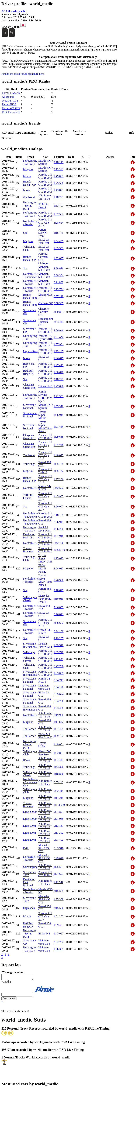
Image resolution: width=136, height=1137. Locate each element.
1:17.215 (58, 797)
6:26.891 (58, 614)
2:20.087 (58, 506)
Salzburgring (30, 866)
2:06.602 (58, 622)
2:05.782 (58, 470)
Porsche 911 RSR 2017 (45, 344)
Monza (27, 176)
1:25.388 (58, 899)
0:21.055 (58, 818)
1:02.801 (58, 752)
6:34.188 (58, 631)
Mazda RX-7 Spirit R (45, 162)
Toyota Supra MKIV (42, 415)
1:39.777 (58, 735)
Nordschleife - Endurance (30, 275)
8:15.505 (58, 890)
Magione (28, 241)
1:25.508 (58, 183)
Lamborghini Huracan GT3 (45, 322)
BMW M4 (44, 933)
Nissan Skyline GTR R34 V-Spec (45, 396)
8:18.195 (58, 515)
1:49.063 (58, 176)
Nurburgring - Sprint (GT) (30, 205)
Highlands (29, 907)
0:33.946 (58, 848)
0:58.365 (58, 303)
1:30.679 (58, 372)
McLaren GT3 (10, 100)
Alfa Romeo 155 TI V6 (45, 197)
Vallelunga (29, 463)
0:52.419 (58, 790)
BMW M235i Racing (42, 568)
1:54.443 (58, 759)
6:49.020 (58, 858)
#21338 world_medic (13, 11)
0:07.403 (58, 839)
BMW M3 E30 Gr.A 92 (45, 736)
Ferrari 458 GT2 (11, 108)
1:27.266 (58, 479)
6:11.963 (58, 282)
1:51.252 (58, 916)
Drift (26, 848)
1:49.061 (58, 744)
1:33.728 (58, 652)
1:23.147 (58, 351)
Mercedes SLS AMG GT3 (44, 848)
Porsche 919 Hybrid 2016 (45, 337)
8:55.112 (58, 782)
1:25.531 (58, 866)
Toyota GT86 (42, 744)
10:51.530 (59, 549)
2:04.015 (58, 568)
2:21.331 (58, 396)
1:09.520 (58, 645)
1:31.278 (58, 445)
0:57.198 (58, 296)
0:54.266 (58, 701)
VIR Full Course (28, 496)
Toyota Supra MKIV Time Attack (45, 426)
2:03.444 (58, 321)
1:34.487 (58, 241)
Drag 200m (29, 839)
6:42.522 (58, 487)
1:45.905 (58, 496)
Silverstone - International (30, 645)
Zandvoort (29, 197)
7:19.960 (58, 714)
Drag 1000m (30, 818)
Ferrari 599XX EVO (42, 232)
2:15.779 (58, 232)
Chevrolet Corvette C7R (43, 311)
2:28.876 (58, 268)
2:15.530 (58, 907)
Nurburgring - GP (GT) (30, 162)
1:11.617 (58, 721)
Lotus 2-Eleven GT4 (45, 645)
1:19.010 (58, 598)
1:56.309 (58, 949)
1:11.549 (58, 882)
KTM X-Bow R (43, 206)
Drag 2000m (30, 811)
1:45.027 (58, 933)
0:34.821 (58, 811)
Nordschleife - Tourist (30, 223)
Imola (26, 190)
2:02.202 (58, 942)
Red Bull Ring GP (28, 372)
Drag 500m (29, 825)
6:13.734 (58, 289)
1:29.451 (58, 924)
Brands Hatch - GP (29, 183)
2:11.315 (58, 169)
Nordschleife (30, 487)
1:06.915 (58, 414)
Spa (25, 232)
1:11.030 (58, 659)
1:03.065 (58, 673)
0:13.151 (58, 825)
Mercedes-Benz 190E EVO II (44, 598)
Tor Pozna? (29, 728)
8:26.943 (58, 522)
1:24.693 (58, 873)
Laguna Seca (30, 351)
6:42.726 (58, 542)
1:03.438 (58, 708)
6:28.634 (58, 222)
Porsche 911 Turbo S (45, 471)
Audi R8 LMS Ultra (44, 529)
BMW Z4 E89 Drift (43, 241)
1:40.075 (58, 455)
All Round (8, 96)
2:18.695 (58, 590)
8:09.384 (58, 275)
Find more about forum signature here (22, 73)
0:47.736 (58, 666)
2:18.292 (58, 379)
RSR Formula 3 (10, 112)
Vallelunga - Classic (30, 599)
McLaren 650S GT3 (44, 268)
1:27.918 (58, 535)
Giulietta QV (45, 303)
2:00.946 (58, 330)
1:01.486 (58, 426)
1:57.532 (58, 214)
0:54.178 (58, 687)
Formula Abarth (11, 92)
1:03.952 (58, 248)
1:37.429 (58, 728)
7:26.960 (58, 580)
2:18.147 (58, 162)
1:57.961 (58, 344)
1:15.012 (58, 558)
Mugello (28, 169)
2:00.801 (58, 311)
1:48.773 (58, 197)
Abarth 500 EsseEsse (44, 753)
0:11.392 (58, 832)
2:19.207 (58, 638)
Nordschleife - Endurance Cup (30, 782)
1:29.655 (58, 436)
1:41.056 (58, 337)
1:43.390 (58, 766)
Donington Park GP (29, 536)
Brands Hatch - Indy (30, 296)
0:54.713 (58, 680)
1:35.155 (58, 463)
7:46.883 (58, 607)
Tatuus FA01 (45, 386)
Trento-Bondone (28, 550)
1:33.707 (58, 205)
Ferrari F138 (9, 104)
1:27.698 (58, 386)
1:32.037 (58, 258)
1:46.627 (58, 358)
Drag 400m (29, 832)
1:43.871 (58, 190)
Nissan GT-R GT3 (44, 488)
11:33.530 (59, 804)
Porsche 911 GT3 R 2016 (45, 176)
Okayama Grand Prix (29, 386)
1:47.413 (58, 365)
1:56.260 (58, 528)
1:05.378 (58, 406)
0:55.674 (58, 694)
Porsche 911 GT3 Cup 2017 (45, 222)
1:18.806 (58, 773)
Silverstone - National (30, 406)
